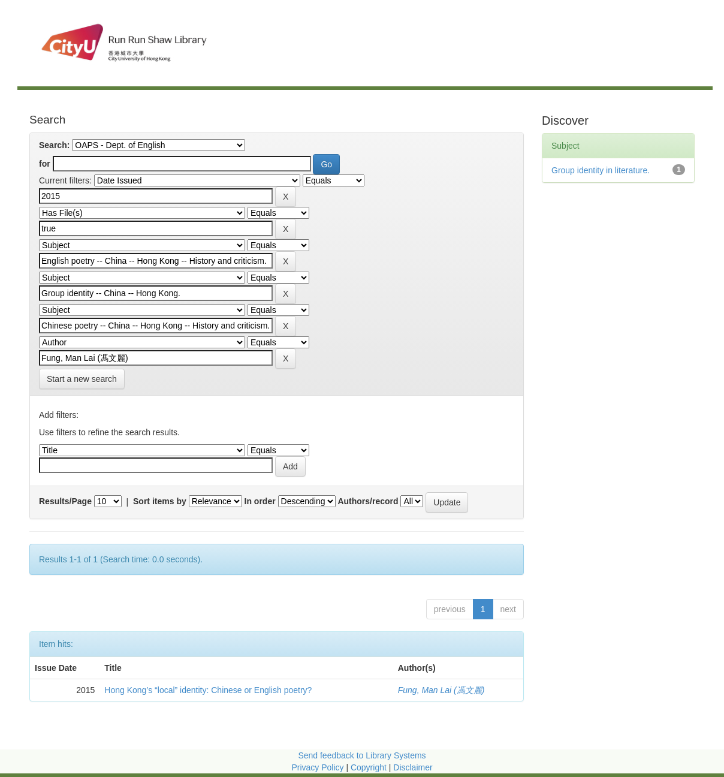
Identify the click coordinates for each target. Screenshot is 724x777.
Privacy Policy (317, 767)
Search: (54, 145)
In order (260, 501)
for (44, 163)
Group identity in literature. (600, 170)
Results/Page (65, 501)
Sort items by (159, 501)
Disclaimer (412, 767)
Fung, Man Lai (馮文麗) (441, 690)
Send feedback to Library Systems (362, 755)
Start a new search (82, 379)
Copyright (370, 767)
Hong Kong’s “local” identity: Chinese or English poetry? (208, 690)
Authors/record (367, 501)
